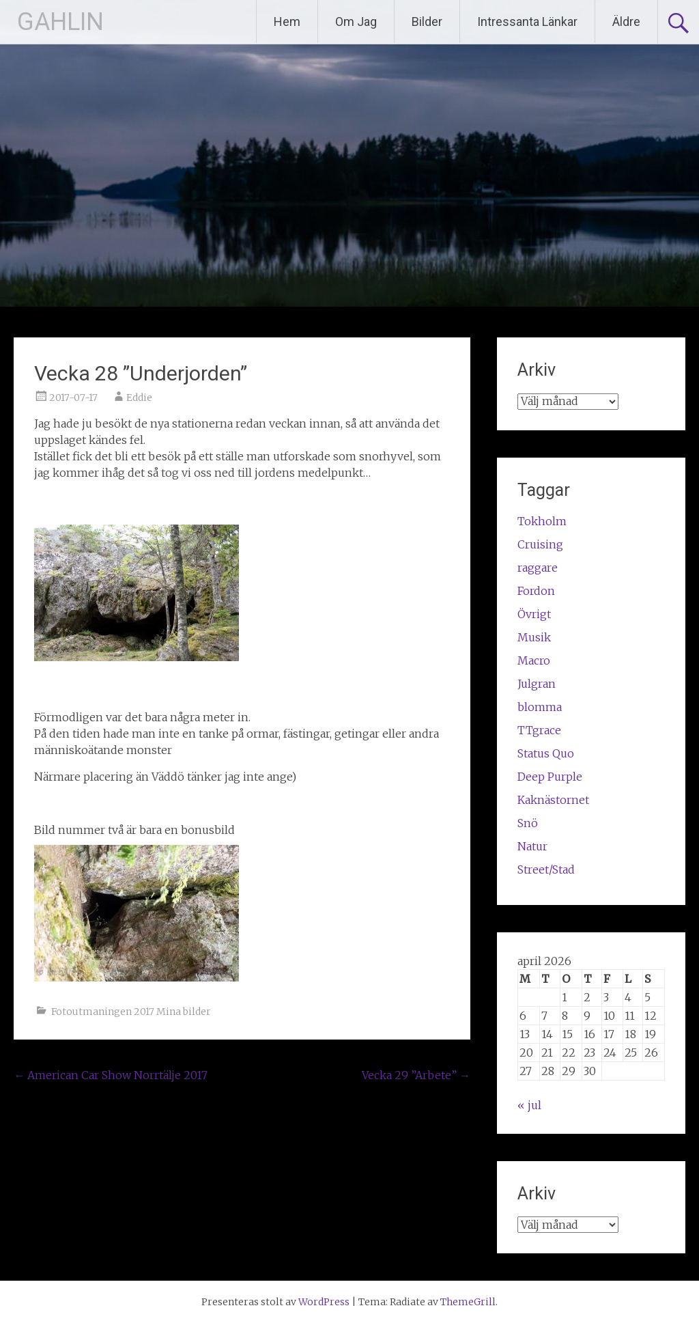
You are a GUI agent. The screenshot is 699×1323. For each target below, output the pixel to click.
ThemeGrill (468, 1302)
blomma (539, 707)
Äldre (626, 21)
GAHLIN (60, 22)
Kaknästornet (553, 800)
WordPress (324, 1302)
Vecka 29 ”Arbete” (416, 1075)
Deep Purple (549, 776)
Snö (527, 823)
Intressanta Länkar (527, 21)
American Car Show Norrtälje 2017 (111, 1075)
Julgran (536, 684)
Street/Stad (546, 869)
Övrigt (534, 614)
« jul (529, 1105)
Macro (533, 660)
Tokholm (542, 521)
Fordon (536, 591)
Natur (532, 846)
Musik (534, 637)
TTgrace (539, 730)
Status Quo (545, 753)
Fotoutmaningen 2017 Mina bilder (131, 1011)
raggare (537, 567)
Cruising (540, 544)
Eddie (139, 397)
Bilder (427, 21)
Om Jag (356, 21)
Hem (287, 21)
